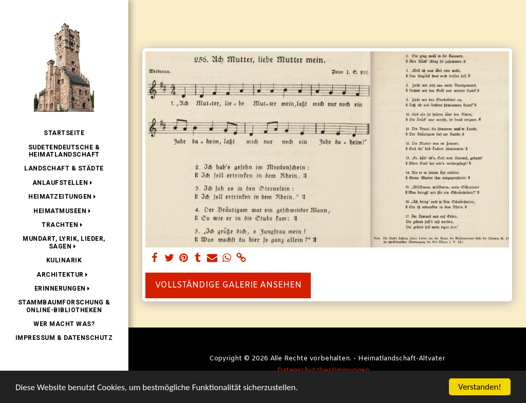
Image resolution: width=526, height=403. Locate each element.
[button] (64, 182)
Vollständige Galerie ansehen (228, 285)
